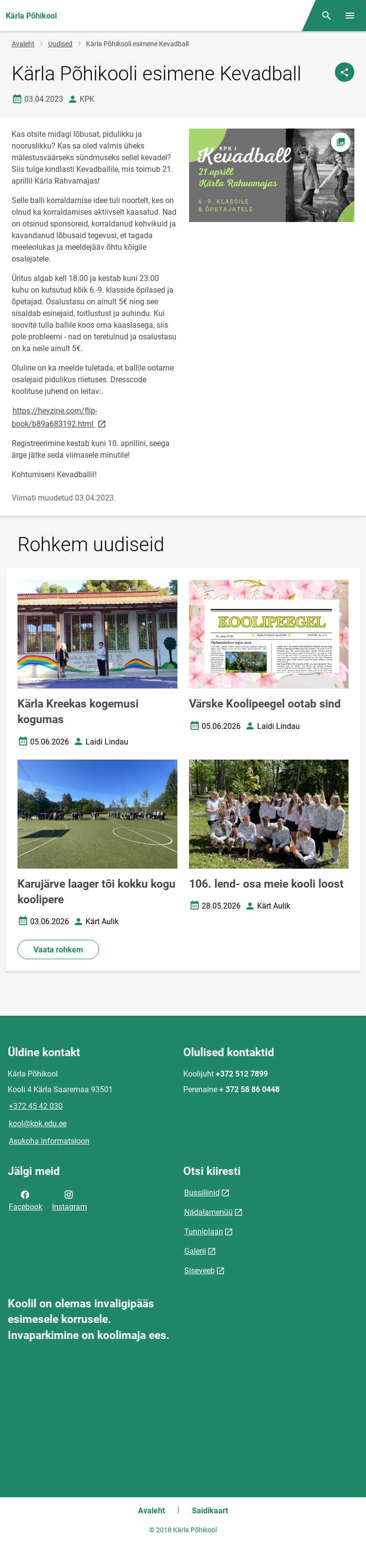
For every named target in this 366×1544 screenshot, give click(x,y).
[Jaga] (344, 72)
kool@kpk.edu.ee (38, 1123)
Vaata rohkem (58, 949)
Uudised (60, 44)
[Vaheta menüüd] (350, 15)
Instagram (69, 1199)
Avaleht (23, 44)
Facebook (25, 1199)
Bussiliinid (202, 1192)
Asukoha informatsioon (49, 1141)
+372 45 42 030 (36, 1106)
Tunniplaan (203, 1231)
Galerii (195, 1251)
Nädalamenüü (208, 1212)
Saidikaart (210, 1510)
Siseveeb (199, 1270)
